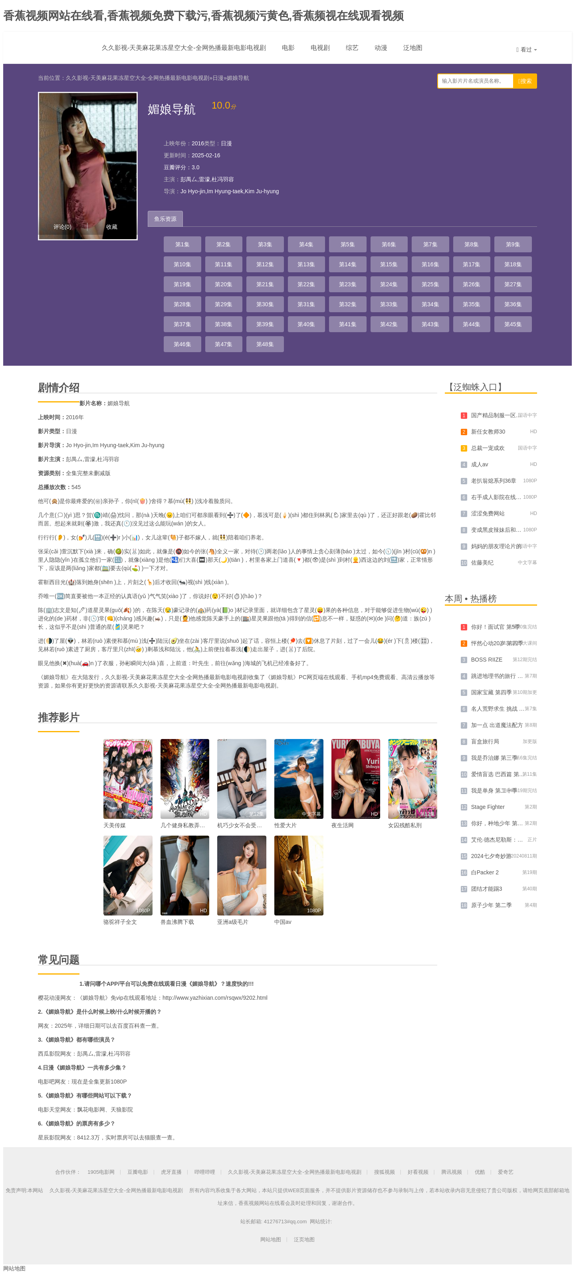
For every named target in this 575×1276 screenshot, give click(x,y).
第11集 (223, 264)
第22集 (306, 284)
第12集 (265, 264)
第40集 (306, 324)
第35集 (471, 304)
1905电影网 (101, 1172)
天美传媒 (114, 825)
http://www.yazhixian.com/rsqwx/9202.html (215, 998)
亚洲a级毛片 (232, 922)
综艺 (352, 47)
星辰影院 (49, 1137)
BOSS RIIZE (487, 659)
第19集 (182, 284)
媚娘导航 (238, 78)
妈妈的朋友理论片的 (496, 546)
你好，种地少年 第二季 (500, 823)
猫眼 (150, 1137)
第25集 (430, 284)
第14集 (348, 264)
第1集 (182, 244)
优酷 (480, 1172)
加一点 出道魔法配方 (497, 725)
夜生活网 (342, 825)
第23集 (348, 284)
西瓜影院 (49, 1053)
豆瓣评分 (175, 167)
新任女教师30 (488, 431)
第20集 (223, 284)
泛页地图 (304, 1239)
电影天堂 (49, 1109)
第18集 (513, 264)
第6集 (389, 244)
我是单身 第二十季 (494, 790)
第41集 (348, 324)
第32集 (348, 304)
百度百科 (128, 1025)
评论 (62, 227)
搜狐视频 (384, 1172)
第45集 (513, 324)
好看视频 (418, 1172)
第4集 (306, 244)
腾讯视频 (451, 1172)
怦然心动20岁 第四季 (497, 643)
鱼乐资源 (165, 219)
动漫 (381, 47)
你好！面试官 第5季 (496, 627)
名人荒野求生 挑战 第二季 (503, 708)
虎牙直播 (171, 1172)
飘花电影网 (91, 1109)
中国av (282, 922)
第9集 (513, 244)
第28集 (182, 304)
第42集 (389, 324)
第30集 (265, 304)
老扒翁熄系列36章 (494, 481)
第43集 (430, 324)
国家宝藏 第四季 (491, 692)
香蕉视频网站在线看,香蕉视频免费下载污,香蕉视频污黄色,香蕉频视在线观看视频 (203, 16)
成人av (479, 464)
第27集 (513, 284)
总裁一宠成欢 (488, 448)
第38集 (223, 324)
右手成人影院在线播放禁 (502, 497)
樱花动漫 (49, 998)
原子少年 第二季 (491, 905)
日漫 (218, 78)
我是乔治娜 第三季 (494, 758)
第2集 (223, 244)
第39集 (265, 324)
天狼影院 (122, 1109)
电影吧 (46, 1081)
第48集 (265, 344)
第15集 (389, 264)
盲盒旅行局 (485, 741)
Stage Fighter (488, 807)
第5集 (348, 244)
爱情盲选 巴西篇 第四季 (500, 774)
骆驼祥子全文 (120, 922)
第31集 (306, 304)
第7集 (430, 244)
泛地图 (412, 47)
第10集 (182, 264)
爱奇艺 (506, 1172)
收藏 (111, 227)
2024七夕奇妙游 (491, 856)
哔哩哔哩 (204, 1172)
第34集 (430, 304)
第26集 (471, 284)
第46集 (182, 344)
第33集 (389, 304)
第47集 (223, 344)
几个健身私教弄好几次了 (191, 825)
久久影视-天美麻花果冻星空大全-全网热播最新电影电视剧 (184, 47)
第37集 (182, 324)
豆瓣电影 (137, 1172)
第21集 (265, 284)
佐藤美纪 (482, 562)
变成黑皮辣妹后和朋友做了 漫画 (511, 530)
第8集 (471, 244)
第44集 (471, 324)
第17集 (471, 264)
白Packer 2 (485, 872)
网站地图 (270, 1239)
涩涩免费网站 (488, 513)
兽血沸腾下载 (177, 922)
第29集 (223, 304)
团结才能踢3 (486, 889)
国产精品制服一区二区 (499, 415)
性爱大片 (285, 825)
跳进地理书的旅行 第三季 (502, 676)
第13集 (306, 264)
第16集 (430, 264)
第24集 (389, 284)
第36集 (513, 304)
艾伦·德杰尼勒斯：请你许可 (505, 839)
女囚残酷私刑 (405, 825)
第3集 (265, 244)
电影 (288, 47)
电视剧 (320, 47)
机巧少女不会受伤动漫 (245, 825)
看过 (526, 49)
